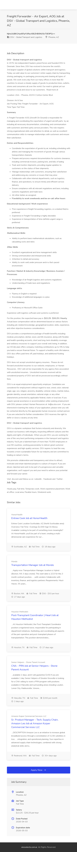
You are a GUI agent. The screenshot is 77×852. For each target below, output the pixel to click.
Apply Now (38, 770)
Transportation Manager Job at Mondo (32, 565)
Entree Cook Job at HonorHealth (29, 518)
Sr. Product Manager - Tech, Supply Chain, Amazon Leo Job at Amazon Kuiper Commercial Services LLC (34, 723)
